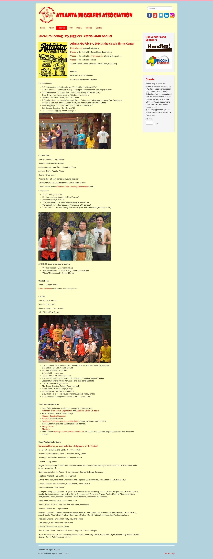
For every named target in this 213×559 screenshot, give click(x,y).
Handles (45, 419)
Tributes (88, 28)
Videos (73, 56)
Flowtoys (45, 429)
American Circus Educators (87, 411)
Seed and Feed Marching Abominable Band (60, 421)
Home (42, 28)
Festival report (76, 48)
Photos (73, 52)
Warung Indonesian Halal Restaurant (68, 432)
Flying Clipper (48, 426)
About (51, 28)
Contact (99, 28)
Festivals (61, 28)
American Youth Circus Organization (57, 411)
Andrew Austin (97, 56)
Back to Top (170, 553)
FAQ (71, 28)
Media (78, 28)
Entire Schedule (45, 289)
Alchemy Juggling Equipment (54, 416)
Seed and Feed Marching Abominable (72, 187)
